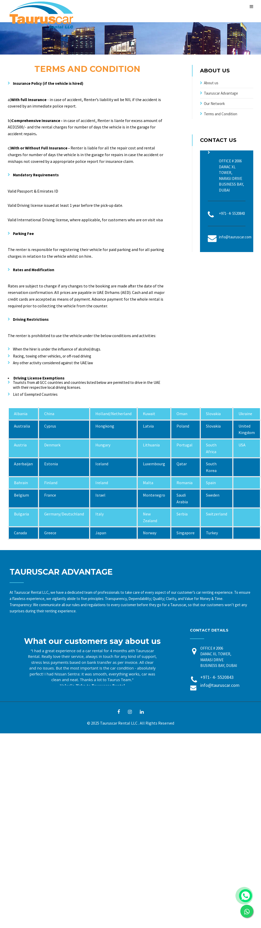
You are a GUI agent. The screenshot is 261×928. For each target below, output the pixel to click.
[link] (246, 911)
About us (211, 82)
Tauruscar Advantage (221, 93)
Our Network (214, 103)
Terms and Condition (220, 113)
